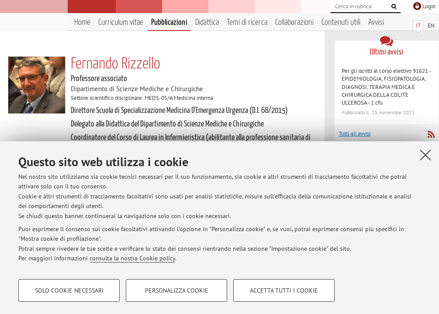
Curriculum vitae (120, 22)
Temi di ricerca (247, 22)
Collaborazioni (294, 22)
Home (82, 22)
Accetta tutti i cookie (284, 290)
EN (431, 25)
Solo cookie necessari (69, 290)
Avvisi (376, 22)
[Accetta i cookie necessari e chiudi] (425, 155)
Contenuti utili (340, 22)
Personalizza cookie (176, 290)
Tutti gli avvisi (354, 133)
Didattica (207, 22)
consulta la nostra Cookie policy (132, 258)
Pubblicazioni (169, 22)
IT (418, 25)
